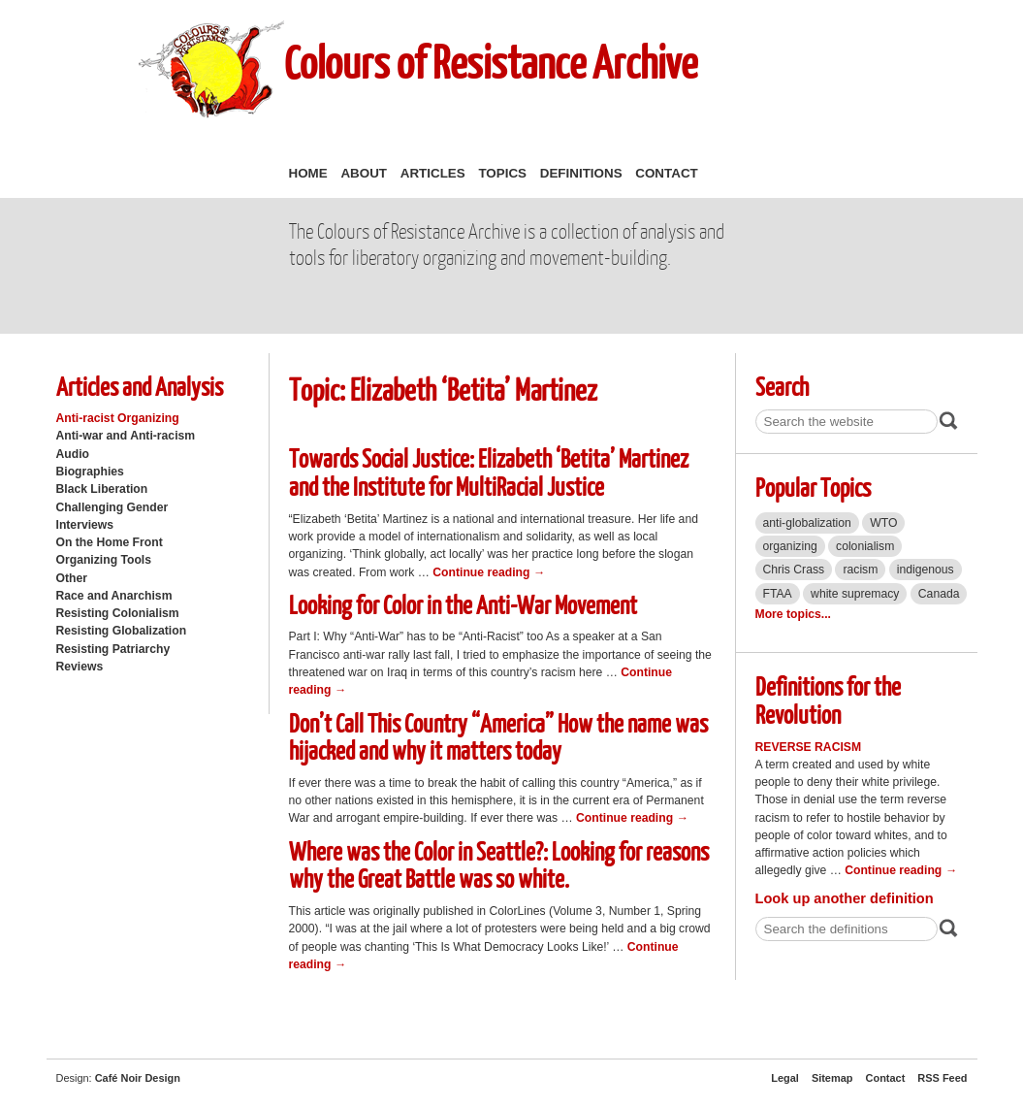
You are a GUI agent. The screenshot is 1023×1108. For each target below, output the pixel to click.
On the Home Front (109, 542)
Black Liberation (102, 489)
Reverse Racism (808, 747)
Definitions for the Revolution (828, 699)
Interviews (85, 525)
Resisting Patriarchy (113, 649)
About (363, 173)
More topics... (793, 614)
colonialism (865, 546)
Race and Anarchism (114, 596)
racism (860, 569)
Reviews (80, 666)
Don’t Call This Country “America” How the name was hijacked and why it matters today (498, 736)
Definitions (581, 173)
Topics (502, 173)
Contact (666, 173)
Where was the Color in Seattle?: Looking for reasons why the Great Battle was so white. (499, 864)
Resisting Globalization (121, 630)
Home (308, 173)
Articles (432, 173)
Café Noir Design (137, 1078)
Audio (72, 454)
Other (71, 578)
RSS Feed (942, 1078)
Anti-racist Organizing (117, 418)
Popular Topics (813, 487)
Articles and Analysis (139, 386)
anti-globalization (807, 523)
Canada (939, 594)
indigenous (925, 569)
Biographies (90, 471)
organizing (790, 546)
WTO (883, 523)
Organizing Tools (104, 560)
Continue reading (488, 572)
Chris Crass (794, 569)
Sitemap (832, 1078)
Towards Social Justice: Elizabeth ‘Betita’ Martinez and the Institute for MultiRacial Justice (488, 471)
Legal (785, 1078)
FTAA (777, 594)
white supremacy (855, 594)
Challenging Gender (112, 507)
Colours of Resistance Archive (490, 61)
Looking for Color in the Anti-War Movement (463, 604)
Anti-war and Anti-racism (126, 435)
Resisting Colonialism (117, 613)
